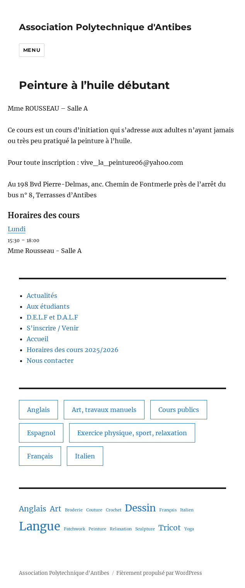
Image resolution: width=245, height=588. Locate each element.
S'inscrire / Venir (52, 328)
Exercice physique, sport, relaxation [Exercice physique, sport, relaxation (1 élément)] (132, 433)
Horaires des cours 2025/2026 (73, 350)
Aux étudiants (48, 306)
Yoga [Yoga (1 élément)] (189, 529)
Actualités (42, 295)
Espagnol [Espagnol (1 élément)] (41, 433)
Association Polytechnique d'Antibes (105, 27)
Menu (31, 50)
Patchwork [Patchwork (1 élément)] (74, 529)
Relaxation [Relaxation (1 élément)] (121, 529)
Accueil (37, 339)
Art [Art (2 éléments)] (55, 508)
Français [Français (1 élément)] (40, 456)
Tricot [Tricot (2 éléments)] (169, 527)
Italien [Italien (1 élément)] (85, 456)
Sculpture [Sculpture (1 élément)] (145, 529)
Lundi (17, 229)
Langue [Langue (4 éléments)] (39, 526)
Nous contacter (50, 360)
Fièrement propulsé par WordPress (159, 573)
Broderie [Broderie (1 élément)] (74, 510)
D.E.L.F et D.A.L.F (52, 317)
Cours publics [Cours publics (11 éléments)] (178, 410)
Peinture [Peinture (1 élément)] (97, 529)
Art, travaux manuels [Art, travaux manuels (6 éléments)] (104, 410)
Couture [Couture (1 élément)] (94, 510)
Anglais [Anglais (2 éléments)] (38, 410)
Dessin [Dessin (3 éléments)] (140, 508)
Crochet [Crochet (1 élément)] (113, 510)
